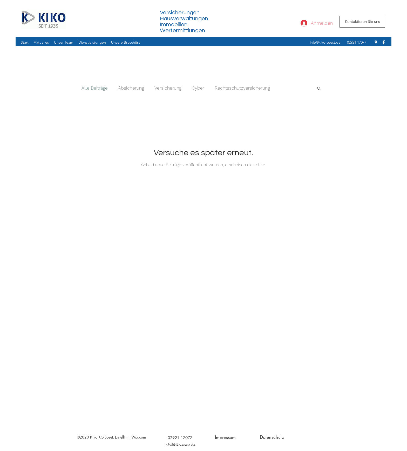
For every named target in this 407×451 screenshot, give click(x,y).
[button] (318, 88)
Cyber (198, 88)
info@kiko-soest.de (325, 42)
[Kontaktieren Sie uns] (362, 22)
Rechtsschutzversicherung (242, 88)
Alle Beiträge (95, 88)
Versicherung (167, 88)
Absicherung (131, 88)
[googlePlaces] (375, 42)
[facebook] (383, 42)
